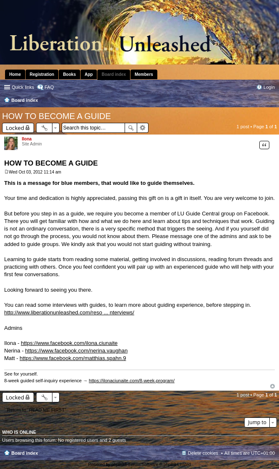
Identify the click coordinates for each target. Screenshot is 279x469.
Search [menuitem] (271, 101)
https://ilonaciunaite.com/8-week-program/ (132, 380)
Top (272, 386)
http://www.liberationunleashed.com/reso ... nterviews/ (69, 312)
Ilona (26, 139)
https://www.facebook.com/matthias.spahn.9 (73, 358)
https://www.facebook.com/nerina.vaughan (76, 350)
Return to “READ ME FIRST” (36, 409)
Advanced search (143, 128)
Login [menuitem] (269, 87)
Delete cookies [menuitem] (203, 453)
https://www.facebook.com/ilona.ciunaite (69, 343)
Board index (24, 453)
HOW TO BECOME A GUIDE (56, 116)
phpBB (118, 464)
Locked (15, 128)
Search (131, 128)
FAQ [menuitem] (49, 87)
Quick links (23, 87)
